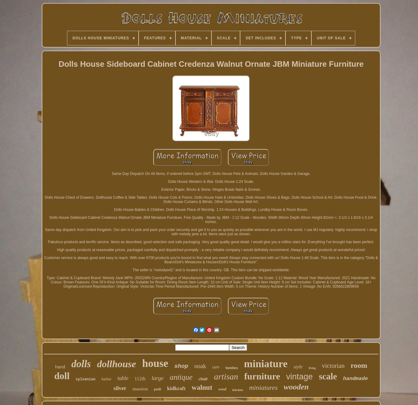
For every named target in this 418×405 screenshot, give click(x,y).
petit (157, 389)
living (312, 368)
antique (181, 377)
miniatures (263, 387)
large (157, 378)
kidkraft (176, 388)
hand (60, 367)
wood (222, 389)
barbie (106, 379)
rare (215, 366)
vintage (299, 376)
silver (120, 388)
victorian (333, 365)
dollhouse (116, 363)
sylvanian (85, 379)
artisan (226, 376)
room (359, 365)
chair (203, 379)
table (123, 378)
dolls (81, 363)
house (155, 363)
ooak (200, 366)
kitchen (237, 390)
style (298, 366)
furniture (262, 376)
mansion (140, 388)
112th (140, 378)
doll (61, 376)
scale (328, 376)
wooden (296, 386)
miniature (266, 363)
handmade (355, 379)
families (231, 368)
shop (181, 366)
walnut (202, 387)
